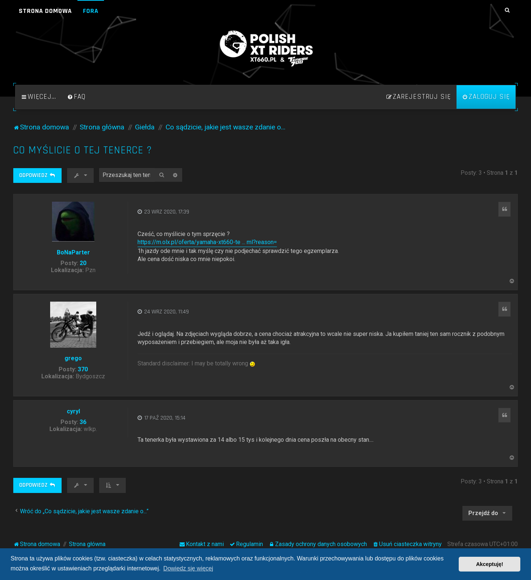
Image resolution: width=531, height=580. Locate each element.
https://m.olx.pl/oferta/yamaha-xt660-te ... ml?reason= (207, 242)
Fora (90, 11)
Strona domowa (45, 11)
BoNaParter (73, 252)
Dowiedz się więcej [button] (188, 568)
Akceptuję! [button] (489, 564)
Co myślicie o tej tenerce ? (82, 150)
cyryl (73, 411)
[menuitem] (76, 97)
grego (73, 358)
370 (83, 369)
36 (83, 422)
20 (83, 263)
